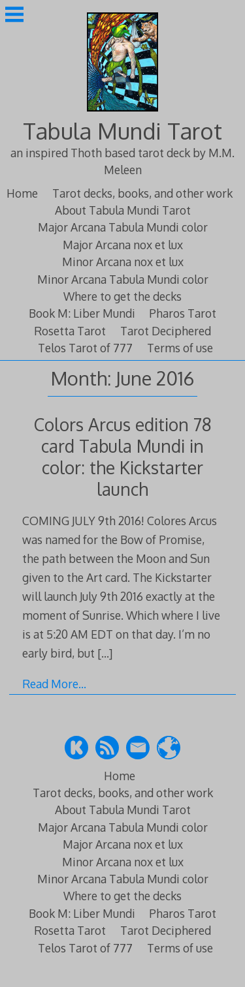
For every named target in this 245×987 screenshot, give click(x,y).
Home (22, 193)
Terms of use (180, 348)
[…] (104, 653)
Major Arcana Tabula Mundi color (123, 227)
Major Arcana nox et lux (123, 244)
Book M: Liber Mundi (82, 313)
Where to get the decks (122, 296)
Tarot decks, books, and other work (142, 193)
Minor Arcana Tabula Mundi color (122, 279)
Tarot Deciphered (165, 331)
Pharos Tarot (182, 313)
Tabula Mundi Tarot (122, 131)
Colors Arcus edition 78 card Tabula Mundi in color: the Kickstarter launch (123, 457)
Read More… (54, 683)
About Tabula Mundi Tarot (123, 210)
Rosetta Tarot (70, 331)
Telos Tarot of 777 (85, 348)
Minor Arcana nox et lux (123, 261)
